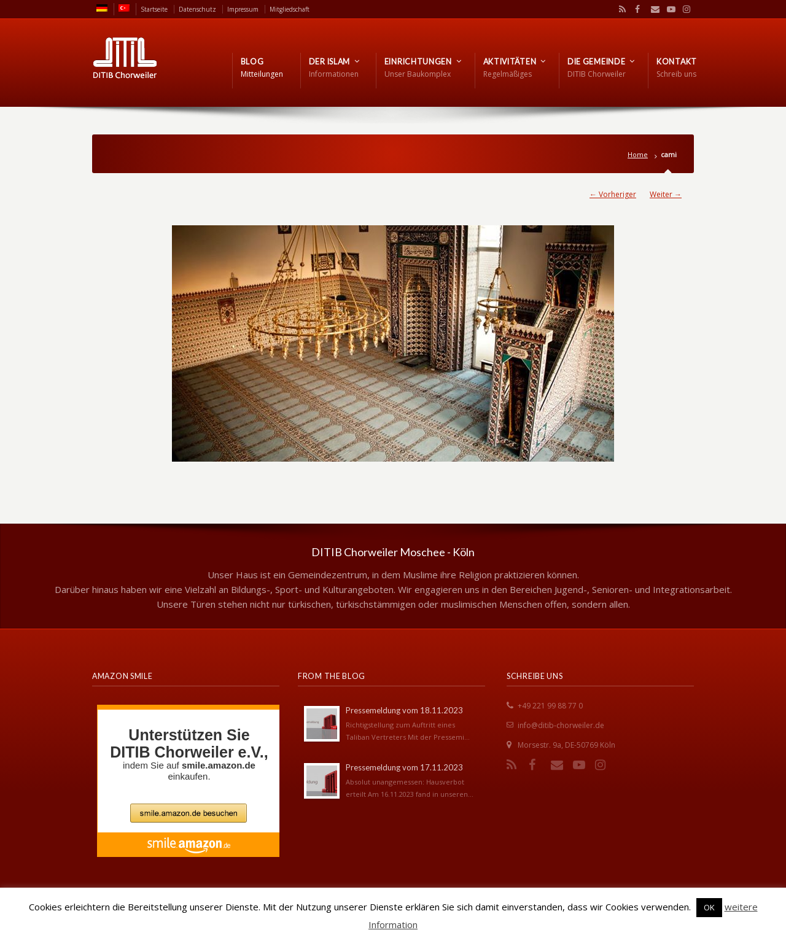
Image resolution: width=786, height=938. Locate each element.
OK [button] (709, 907)
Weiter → (666, 194)
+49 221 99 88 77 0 (550, 705)
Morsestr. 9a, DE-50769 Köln (566, 745)
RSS (620, 9)
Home (638, 154)
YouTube (668, 9)
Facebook (636, 9)
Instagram (683, 9)
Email (652, 9)
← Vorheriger (613, 194)
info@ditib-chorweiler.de (561, 725)
